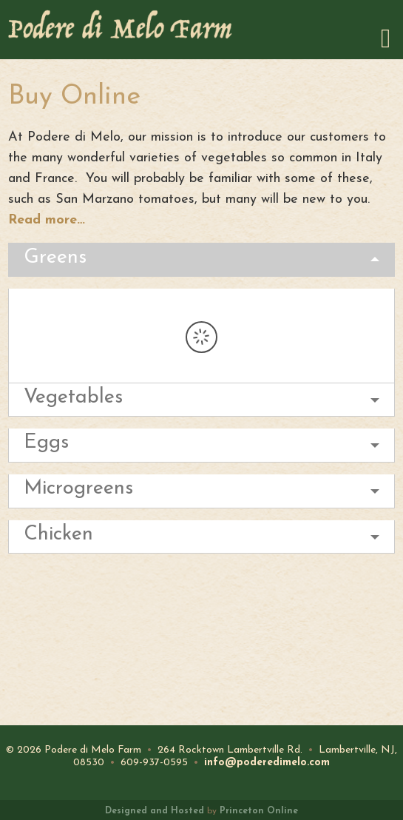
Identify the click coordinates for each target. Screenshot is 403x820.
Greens (55, 258)
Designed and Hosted (154, 811)
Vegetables (73, 398)
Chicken (58, 535)
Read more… (46, 220)
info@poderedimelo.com (267, 762)
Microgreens (78, 489)
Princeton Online (259, 811)
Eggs (46, 443)
